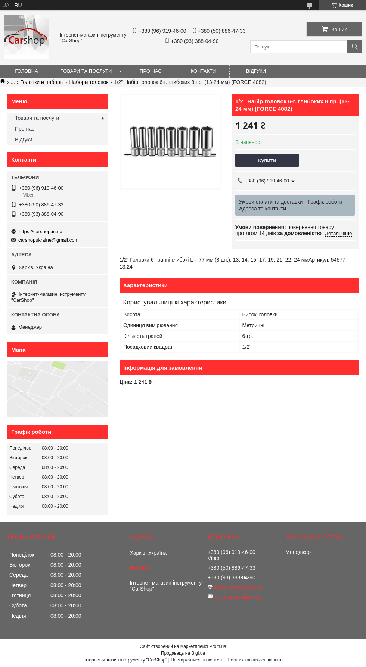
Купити (267, 160)
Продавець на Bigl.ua (183, 653)
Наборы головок (88, 82)
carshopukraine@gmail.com (48, 240)
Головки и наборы (42, 82)
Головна (26, 71)
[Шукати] (354, 46)
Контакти (203, 71)
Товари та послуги (86, 71)
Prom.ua (218, 646)
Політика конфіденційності (255, 660)
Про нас (151, 71)
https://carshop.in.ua (40, 231)
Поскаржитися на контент (197, 660)
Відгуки (256, 71)
